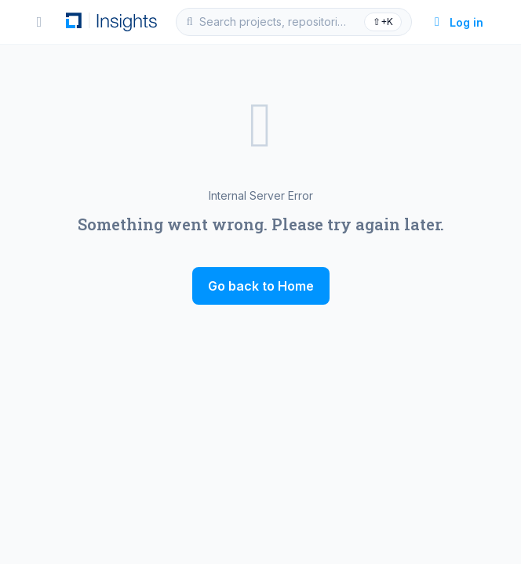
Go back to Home (261, 286)
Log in (457, 22)
